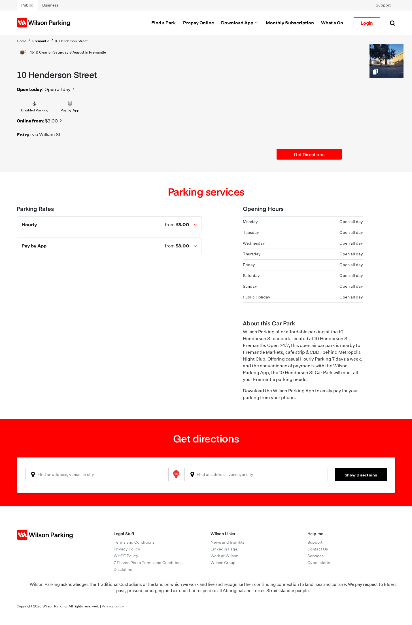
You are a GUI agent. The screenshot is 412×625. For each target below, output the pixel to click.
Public (27, 5)
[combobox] (97, 474)
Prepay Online (198, 23)
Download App (240, 23)
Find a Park (163, 23)
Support (383, 5)
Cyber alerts (318, 562)
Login (367, 23)
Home (22, 41)
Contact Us (317, 549)
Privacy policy (113, 606)
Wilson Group (223, 562)
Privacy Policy (127, 549)
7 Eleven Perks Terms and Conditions (148, 562)
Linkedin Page (224, 549)
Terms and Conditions (134, 542)
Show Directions (361, 475)
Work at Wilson (224, 556)
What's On (332, 23)
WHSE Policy (126, 556)
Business (50, 5)
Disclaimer (124, 569)
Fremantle (40, 41)
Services (315, 556)
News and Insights (228, 542)
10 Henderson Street (71, 41)
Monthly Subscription (290, 23)
